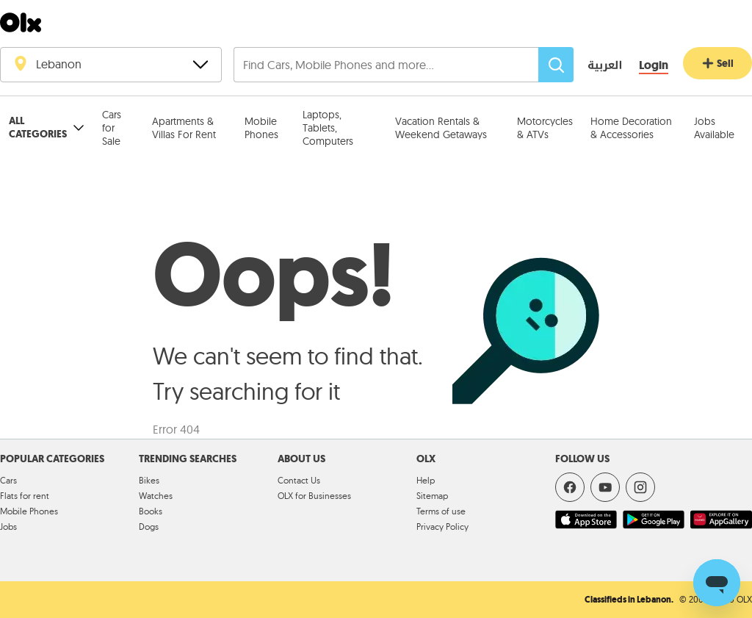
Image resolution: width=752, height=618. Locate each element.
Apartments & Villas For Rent (184, 128)
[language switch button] (594, 66)
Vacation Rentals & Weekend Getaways (441, 128)
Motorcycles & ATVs (545, 128)
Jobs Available (714, 128)
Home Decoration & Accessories (631, 128)
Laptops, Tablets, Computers (328, 128)
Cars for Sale (111, 128)
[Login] (653, 65)
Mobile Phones (261, 128)
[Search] (556, 64)
